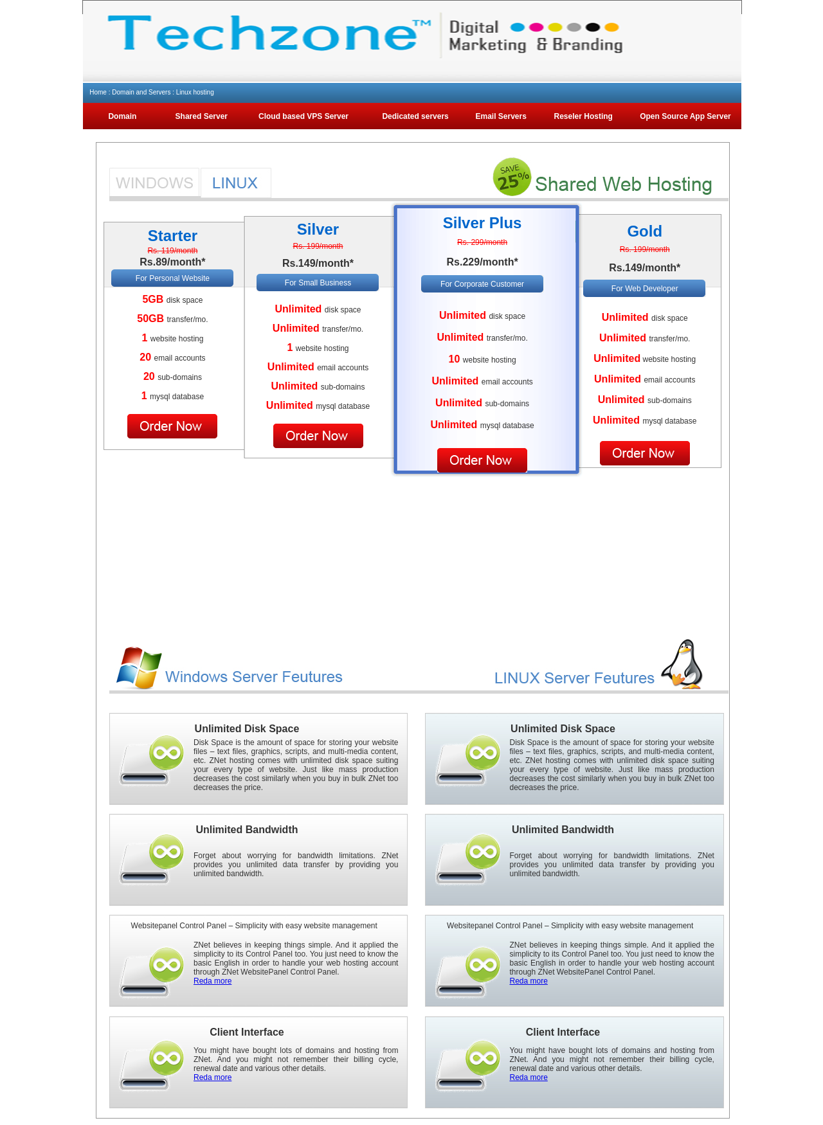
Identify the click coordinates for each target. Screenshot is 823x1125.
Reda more (212, 981)
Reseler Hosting (583, 116)
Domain (122, 116)
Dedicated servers (415, 116)
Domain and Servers (141, 92)
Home (98, 92)
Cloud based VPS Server (303, 116)
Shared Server (202, 116)
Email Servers (501, 116)
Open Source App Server (685, 116)
